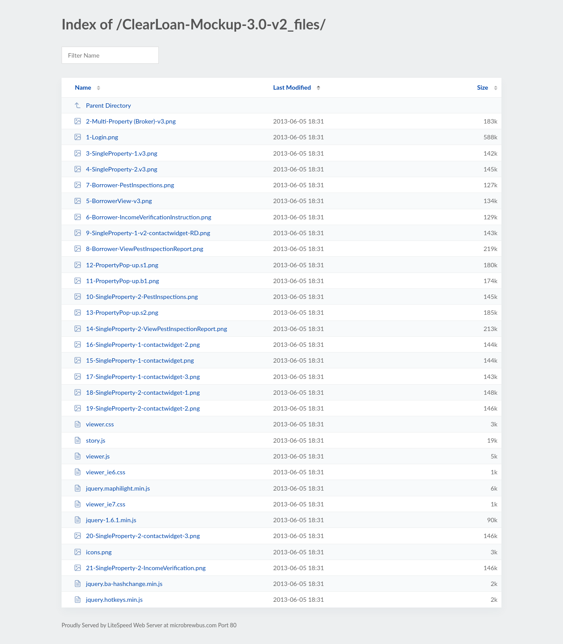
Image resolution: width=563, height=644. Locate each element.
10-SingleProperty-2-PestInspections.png (136, 296)
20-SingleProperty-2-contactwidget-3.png (137, 535)
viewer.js (92, 456)
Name (83, 87)
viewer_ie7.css (99, 504)
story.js (89, 440)
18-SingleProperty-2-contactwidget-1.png (137, 392)
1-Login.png (96, 137)
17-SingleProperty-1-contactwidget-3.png (137, 376)
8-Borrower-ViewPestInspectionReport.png (138, 248)
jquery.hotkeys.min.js (108, 599)
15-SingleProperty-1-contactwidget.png (134, 360)
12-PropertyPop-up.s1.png (116, 265)
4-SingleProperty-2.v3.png (115, 169)
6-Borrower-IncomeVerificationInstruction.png (142, 217)
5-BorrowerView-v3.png (113, 200)
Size (482, 87)
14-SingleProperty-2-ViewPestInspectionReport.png (150, 328)
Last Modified (292, 87)
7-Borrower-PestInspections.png (124, 185)
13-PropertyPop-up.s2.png (116, 312)
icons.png (93, 552)
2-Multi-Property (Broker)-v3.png (124, 121)
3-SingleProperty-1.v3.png (115, 153)
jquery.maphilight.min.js (112, 488)
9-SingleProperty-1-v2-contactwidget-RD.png (142, 232)
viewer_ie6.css (99, 472)
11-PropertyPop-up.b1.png (116, 280)
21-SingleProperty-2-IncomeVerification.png (139, 567)
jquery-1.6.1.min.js (105, 520)
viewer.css (94, 424)
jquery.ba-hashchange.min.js (118, 583)
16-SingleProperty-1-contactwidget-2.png (137, 344)
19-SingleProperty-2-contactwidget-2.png (137, 408)
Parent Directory (102, 105)
